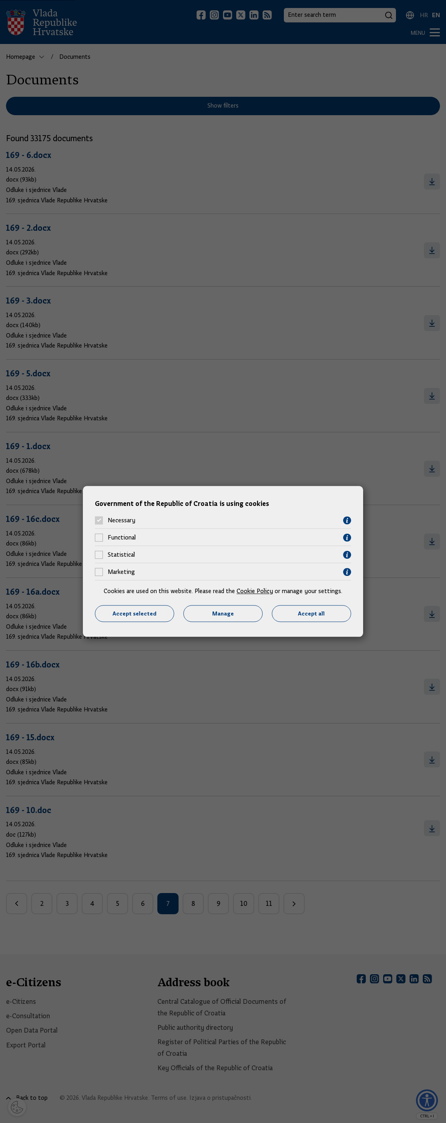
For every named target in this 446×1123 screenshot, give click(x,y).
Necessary (121, 520)
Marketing (121, 572)
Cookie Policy (255, 591)
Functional (122, 538)
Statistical (121, 555)
